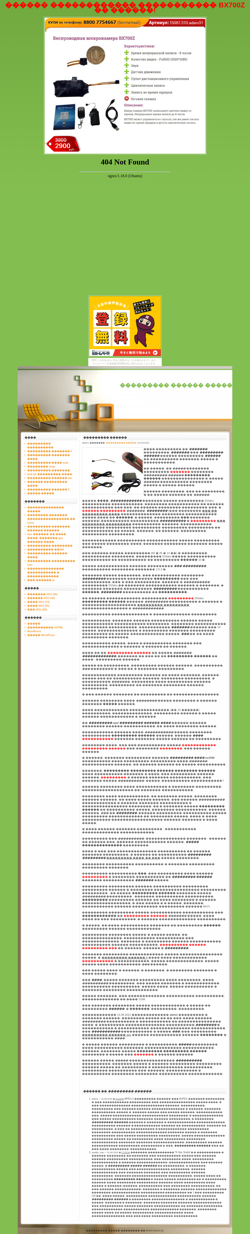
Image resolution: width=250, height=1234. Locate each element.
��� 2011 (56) (37, 609)
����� (33, 623)
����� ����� (40, 493)
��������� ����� (121, 443)
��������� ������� (48, 470)
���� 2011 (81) (38, 605)
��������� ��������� (163, 604)
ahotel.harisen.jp (154, 1230)
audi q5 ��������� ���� (49, 474)
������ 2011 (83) (41, 598)
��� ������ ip (41, 580)
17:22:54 (125, 1152)
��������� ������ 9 (48, 489)
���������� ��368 (45, 549)
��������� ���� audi (47, 462)
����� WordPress (41, 635)
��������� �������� (50, 545)
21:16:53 (119, 1099)
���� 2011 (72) (38, 601)
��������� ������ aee (49, 478)
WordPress (34, 631)
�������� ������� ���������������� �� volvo (51, 519)
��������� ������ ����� (176, 385)
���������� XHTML (45, 627)
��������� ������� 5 (49, 451)
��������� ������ (105, 437)
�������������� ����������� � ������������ (45, 572)
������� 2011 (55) (42, 594)
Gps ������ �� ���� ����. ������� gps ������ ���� (46, 538)
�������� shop (41, 466)
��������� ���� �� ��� (133, 857)
